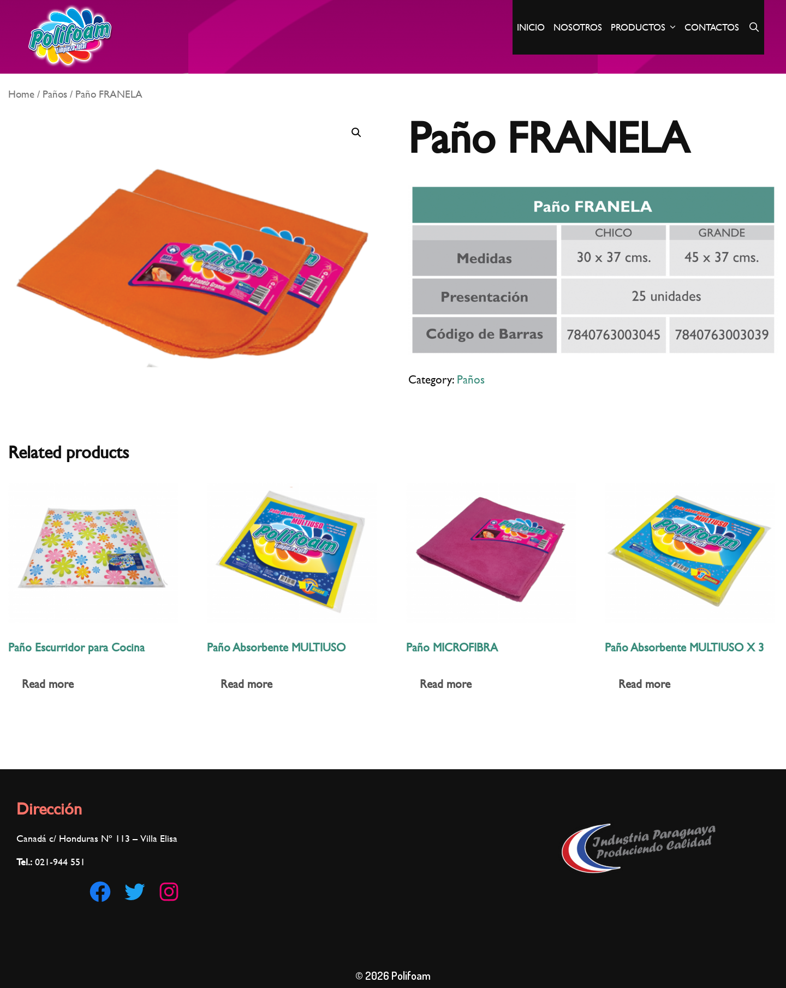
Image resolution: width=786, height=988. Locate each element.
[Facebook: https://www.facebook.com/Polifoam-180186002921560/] (100, 891)
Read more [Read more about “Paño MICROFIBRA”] (446, 684)
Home (21, 94)
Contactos (711, 27)
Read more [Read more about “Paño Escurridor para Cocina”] (48, 684)
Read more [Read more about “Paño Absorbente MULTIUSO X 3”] (644, 684)
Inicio (531, 27)
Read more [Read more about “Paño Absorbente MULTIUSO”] (246, 684)
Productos (645, 27)
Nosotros (577, 27)
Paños (55, 94)
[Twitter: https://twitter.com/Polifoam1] (134, 891)
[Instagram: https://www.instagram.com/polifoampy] (169, 891)
